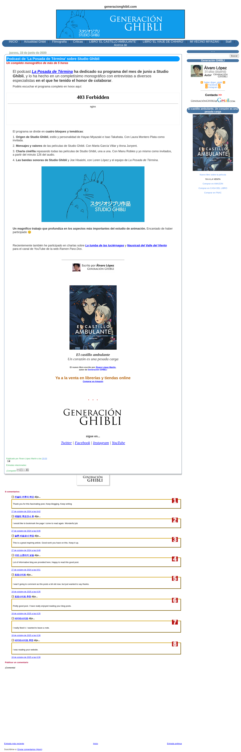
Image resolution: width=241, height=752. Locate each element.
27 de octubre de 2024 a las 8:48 (26, 550)
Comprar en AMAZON (213, 183)
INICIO (13, 41)
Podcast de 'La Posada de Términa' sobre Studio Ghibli (53, 59)
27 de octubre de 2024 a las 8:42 (26, 511)
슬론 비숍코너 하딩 (24, 536)
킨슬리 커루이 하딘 (24, 497)
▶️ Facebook (211, 85)
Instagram (101, 443)
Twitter (66, 443)
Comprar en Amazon (93, 381)
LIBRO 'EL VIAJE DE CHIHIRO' (163, 41)
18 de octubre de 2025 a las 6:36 (26, 635)
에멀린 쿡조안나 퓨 (24, 516)
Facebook (82, 443)
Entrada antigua (174, 743)
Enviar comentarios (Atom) (29, 749)
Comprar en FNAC (213, 192)
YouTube (118, 443)
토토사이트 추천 (23, 596)
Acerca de (120, 45)
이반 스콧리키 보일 (24, 555)
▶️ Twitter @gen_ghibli (211, 82)
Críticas (78, 41)
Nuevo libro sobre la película (213, 174)
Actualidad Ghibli (35, 41)
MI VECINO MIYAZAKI (204, 41)
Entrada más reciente (14, 743)
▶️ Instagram (211, 87)
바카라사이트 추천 (24, 640)
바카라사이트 (21, 618)
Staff (229, 41)
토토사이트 (20, 574)
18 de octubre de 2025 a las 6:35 (26, 592)
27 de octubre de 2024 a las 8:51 (26, 570)
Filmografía (59, 41)
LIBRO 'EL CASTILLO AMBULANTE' (112, 41)
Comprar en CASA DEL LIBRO (213, 188)
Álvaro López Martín (106, 367)
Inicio (95, 743)
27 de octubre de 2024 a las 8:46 (26, 531)
